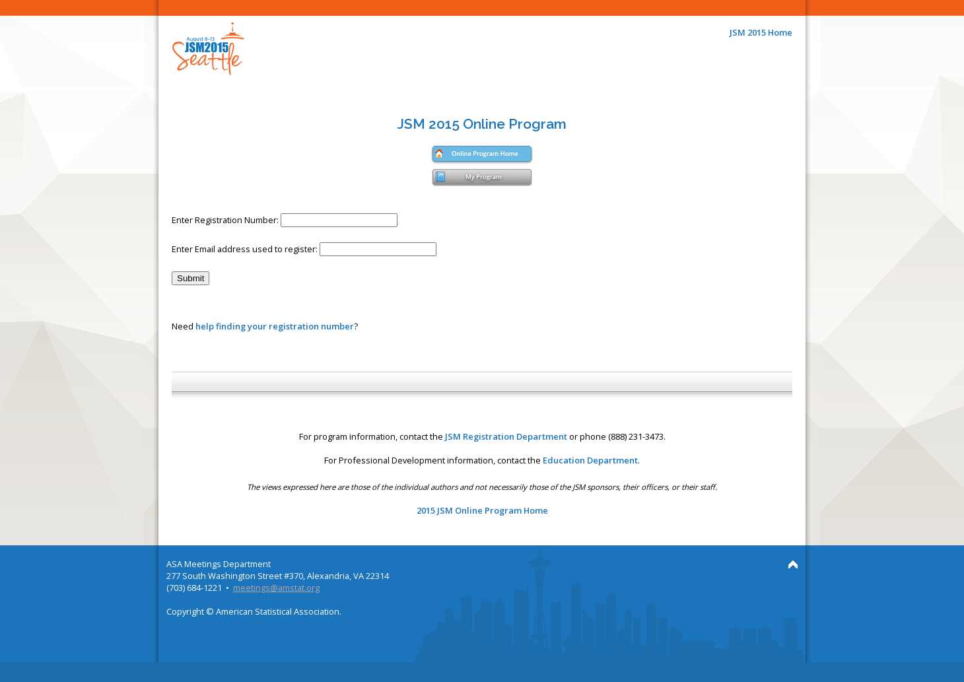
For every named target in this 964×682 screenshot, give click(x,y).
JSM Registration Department (506, 436)
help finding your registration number (274, 326)
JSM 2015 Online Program (482, 124)
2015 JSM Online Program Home (482, 510)
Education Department (590, 460)
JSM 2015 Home (761, 32)
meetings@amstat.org (276, 588)
